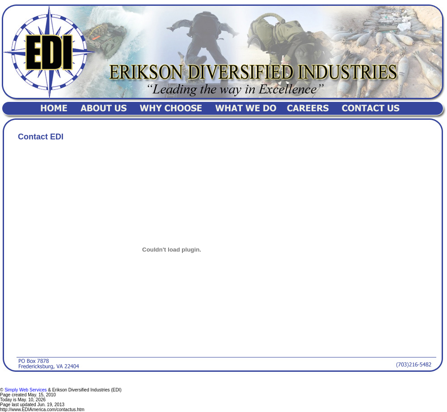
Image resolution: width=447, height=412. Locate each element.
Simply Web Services (25, 389)
